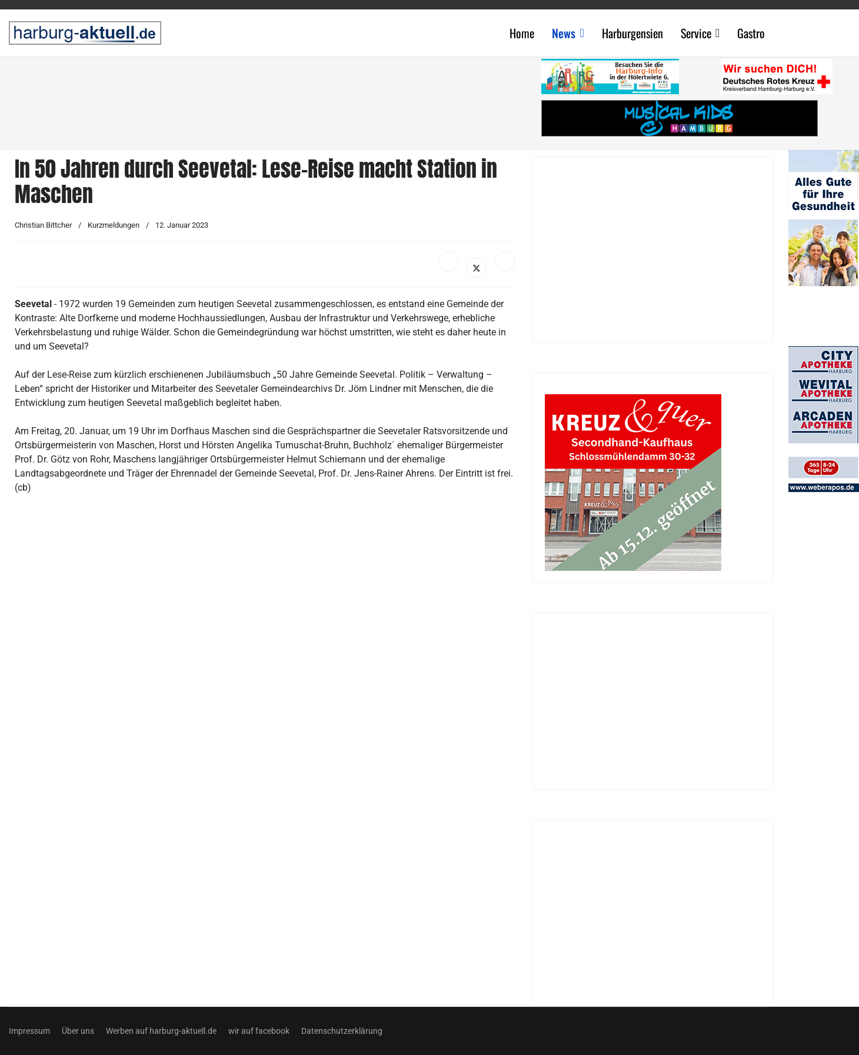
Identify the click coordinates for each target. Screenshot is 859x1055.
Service (696, 33)
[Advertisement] (271, 100)
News (563, 33)
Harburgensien (632, 33)
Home (522, 33)
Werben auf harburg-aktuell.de (161, 1031)
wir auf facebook (258, 1031)
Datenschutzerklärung (341, 1031)
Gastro (751, 33)
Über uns (78, 1031)
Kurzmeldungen (113, 225)
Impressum (29, 1031)
